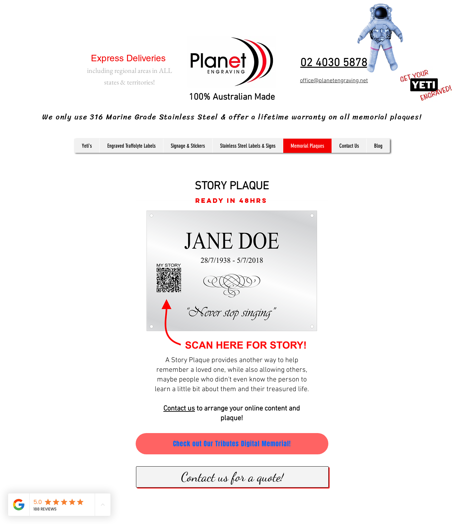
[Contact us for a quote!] (232, 477)
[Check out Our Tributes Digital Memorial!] (232, 443)
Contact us (179, 408)
